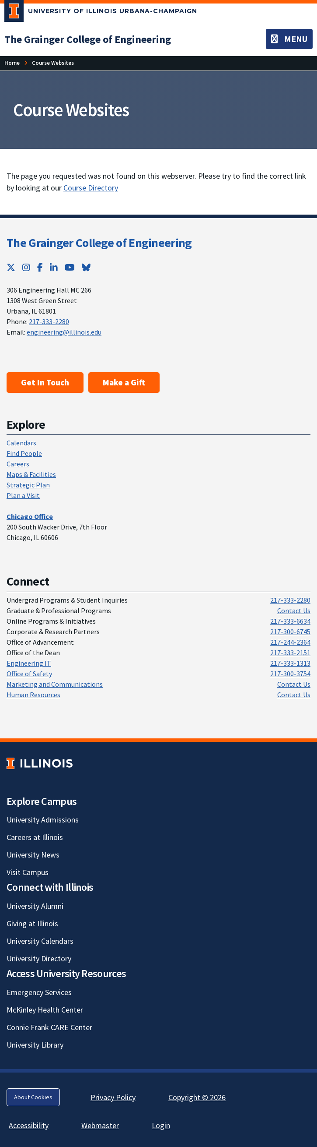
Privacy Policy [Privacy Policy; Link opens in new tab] (113, 1097)
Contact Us (293, 610)
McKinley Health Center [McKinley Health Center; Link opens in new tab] (45, 1010)
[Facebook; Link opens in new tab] (40, 267)
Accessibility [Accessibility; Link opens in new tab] (29, 1125)
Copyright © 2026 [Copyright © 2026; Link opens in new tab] (197, 1097)
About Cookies (33, 1097)
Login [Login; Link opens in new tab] (161, 1125)
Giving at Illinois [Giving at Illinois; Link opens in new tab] (32, 923)
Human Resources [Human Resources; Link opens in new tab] (33, 694)
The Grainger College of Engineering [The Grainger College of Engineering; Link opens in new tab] (99, 243)
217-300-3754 (290, 673)
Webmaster (100, 1125)
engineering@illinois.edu (64, 332)
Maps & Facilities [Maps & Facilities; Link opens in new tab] (31, 474)
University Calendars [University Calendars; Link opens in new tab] (40, 941)
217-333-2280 (49, 321)
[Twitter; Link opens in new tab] (11, 267)
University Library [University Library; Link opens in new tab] (35, 1045)
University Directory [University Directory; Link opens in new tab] (39, 958)
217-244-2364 (290, 642)
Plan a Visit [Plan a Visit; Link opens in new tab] (23, 495)
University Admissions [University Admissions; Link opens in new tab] (43, 820)
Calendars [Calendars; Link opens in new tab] (21, 442)
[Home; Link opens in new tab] (12, 62)
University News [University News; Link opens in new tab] (33, 855)
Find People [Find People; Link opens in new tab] (24, 453)
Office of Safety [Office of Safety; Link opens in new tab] (29, 673)
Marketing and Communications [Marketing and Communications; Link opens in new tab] (55, 684)
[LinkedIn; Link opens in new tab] (54, 267)
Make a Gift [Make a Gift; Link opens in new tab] (124, 382)
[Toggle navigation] (289, 39)
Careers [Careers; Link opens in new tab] (18, 463)
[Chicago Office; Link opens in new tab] (30, 516)
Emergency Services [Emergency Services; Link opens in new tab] (39, 992)
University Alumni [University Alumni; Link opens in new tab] (35, 906)
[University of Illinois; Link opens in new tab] (40, 763)
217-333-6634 (290, 621)
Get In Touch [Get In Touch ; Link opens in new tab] (45, 382)
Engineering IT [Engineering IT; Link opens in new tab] (29, 663)
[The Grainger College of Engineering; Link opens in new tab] (87, 39)
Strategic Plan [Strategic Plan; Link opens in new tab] (28, 484)
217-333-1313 (290, 663)
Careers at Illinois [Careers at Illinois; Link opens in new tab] (35, 837)
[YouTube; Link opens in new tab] (70, 267)
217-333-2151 (290, 652)
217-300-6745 (290, 631)
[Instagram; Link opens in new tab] (26, 267)
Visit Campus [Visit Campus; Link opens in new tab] (28, 872)
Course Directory (90, 188)
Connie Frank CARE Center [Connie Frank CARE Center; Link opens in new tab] (49, 1027)
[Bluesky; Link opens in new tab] (86, 267)
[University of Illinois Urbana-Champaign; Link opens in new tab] (100, 13)
